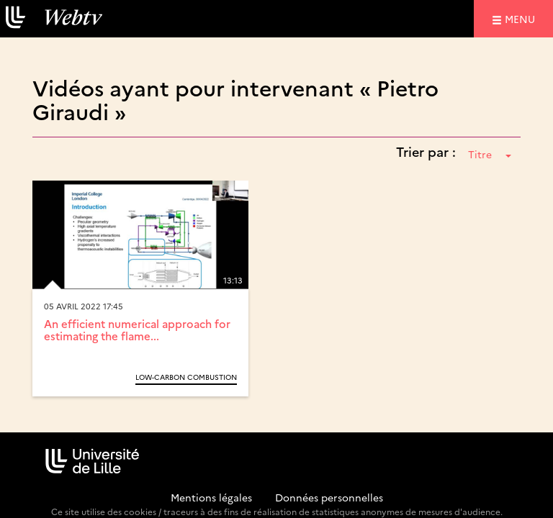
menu (522, 18)
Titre (489, 154)
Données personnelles (329, 497)
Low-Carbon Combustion (186, 377)
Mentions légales (211, 497)
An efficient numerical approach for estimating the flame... (137, 329)
